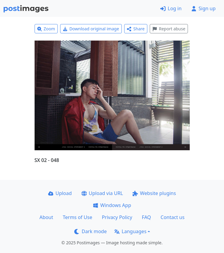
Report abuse (168, 29)
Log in (171, 8)
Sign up (203, 8)
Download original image (91, 29)
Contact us (173, 217)
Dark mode (90, 231)
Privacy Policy (117, 217)
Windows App (112, 205)
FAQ (146, 217)
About (46, 217)
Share (136, 29)
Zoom (46, 29)
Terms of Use (77, 217)
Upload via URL (102, 193)
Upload (60, 193)
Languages (130, 231)
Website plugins (154, 193)
